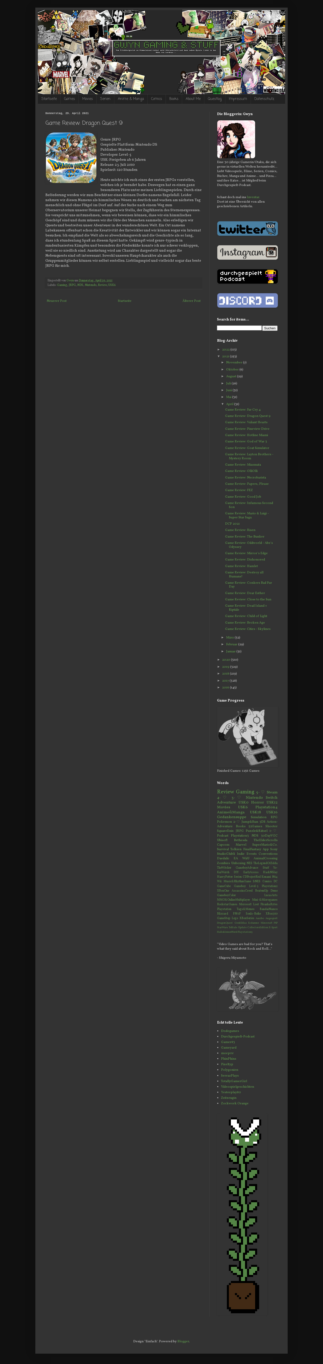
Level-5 (253, 886)
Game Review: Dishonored (245, 559)
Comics (156, 99)
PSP (276, 923)
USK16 (272, 812)
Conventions (268, 854)
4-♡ (223, 797)
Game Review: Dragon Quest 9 (248, 416)
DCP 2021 (232, 524)
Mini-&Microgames (265, 900)
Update (242, 927)
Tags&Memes (246, 909)
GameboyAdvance (247, 868)
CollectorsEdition (257, 927)
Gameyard (228, 1048)
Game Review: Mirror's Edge (246, 553)
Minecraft (266, 923)
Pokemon (224, 822)
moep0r (227, 1053)
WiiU (245, 858)
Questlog (215, 99)
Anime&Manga (231, 812)
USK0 (243, 802)
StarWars (222, 927)
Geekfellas (240, 923)
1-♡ (274, 831)
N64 (275, 877)
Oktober (232, 369)
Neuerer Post (57, 301)
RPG (274, 817)
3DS (262, 822)
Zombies (223, 863)
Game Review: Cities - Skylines (248, 629)
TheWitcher (224, 868)
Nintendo (90, 285)
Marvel (241, 845)
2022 (226, 349)
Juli (229, 383)
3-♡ (237, 797)
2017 (226, 681)
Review (102, 285)
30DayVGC (269, 836)
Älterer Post (191, 301)
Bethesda (240, 840)
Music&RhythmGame (237, 881)
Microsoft (245, 904)
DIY (236, 872)
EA (236, 858)
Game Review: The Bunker (244, 536)
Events (252, 854)
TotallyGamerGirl (234, 1081)
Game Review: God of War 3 (246, 441)
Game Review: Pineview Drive (247, 429)
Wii (219, 881)
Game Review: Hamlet (241, 566)
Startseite (49, 99)
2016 (226, 687)
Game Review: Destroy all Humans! (244, 574)
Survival (223, 849)
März (230, 637)
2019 (226, 667)
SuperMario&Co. (265, 845)
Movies (87, 99)
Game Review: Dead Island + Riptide (246, 608)
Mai (229, 397)
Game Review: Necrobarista (245, 477)
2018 (226, 674)
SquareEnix (225, 831)
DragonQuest (225, 923)
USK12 (272, 802)
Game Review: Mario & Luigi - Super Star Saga (247, 515)
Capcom (223, 845)
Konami (266, 877)
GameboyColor (226, 895)
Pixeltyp (227, 1064)
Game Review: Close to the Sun (248, 599)
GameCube (224, 886)
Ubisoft (222, 840)
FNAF (237, 914)
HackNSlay (270, 872)
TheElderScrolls (266, 840)
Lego (235, 918)
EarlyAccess (251, 872)
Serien (105, 99)
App (266, 849)
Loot (256, 904)
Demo (274, 891)
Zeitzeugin (228, 1098)
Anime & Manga (131, 99)
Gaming (62, 285)
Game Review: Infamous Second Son (249, 505)
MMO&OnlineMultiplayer (233, 900)
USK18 (255, 812)
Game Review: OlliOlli (241, 471)
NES (249, 863)
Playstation (224, 909)
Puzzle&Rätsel (256, 831)
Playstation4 (266, 807)
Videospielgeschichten (237, 1087)
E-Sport (273, 927)
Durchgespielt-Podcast (238, 1036)
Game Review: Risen (240, 530)
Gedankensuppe (231, 817)
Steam (272, 792)
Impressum (238, 99)
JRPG (72, 285)
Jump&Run (249, 822)
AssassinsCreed (242, 891)
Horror (257, 802)
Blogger (183, 1341)
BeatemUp (261, 891)
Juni (229, 390)
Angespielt (271, 918)
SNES (256, 881)
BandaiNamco (269, 909)
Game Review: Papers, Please (247, 484)
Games (69, 99)
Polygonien (229, 1070)
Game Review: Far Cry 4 (243, 410)
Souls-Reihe (253, 914)
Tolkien (235, 849)
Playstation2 (270, 886)
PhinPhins (228, 1059)
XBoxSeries (246, 918)
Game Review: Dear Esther (245, 593)
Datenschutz (264, 99)
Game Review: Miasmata (243, 465)
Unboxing (238, 863)
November (234, 362)
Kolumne (253, 923)
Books (173, 99)
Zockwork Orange (235, 1103)
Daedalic (223, 858)
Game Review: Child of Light (246, 616)
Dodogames (230, 1031)
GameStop (223, 918)
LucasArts (271, 895)
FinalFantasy (252, 849)
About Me (193, 99)
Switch (272, 797)
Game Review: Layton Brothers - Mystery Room (249, 456)
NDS (80, 285)
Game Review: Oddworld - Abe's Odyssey (249, 545)
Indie (241, 854)
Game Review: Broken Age (245, 623)
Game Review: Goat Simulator (247, 448)
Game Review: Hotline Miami (246, 435)
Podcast (222, 836)
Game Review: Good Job (243, 497)
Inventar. (253, 197)
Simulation (258, 817)
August (231, 376)
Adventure (226, 802)
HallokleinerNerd (227, 932)
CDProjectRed (252, 877)
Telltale (233, 927)
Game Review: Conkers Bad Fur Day (248, 585)
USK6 (112, 285)
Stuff (266, 868)
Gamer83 (228, 1042)
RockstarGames (227, 904)
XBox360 (272, 914)
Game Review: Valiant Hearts (246, 422)
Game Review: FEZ (239, 490)
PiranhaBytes (269, 904)
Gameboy (240, 886)
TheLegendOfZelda (265, 863)
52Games (255, 826)
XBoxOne (223, 891)
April (230, 404)
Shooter (271, 826)
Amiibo (260, 918)
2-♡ (236, 822)
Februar (232, 644)
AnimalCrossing (266, 858)
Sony (274, 849)
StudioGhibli (226, 854)
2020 (226, 660)
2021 (226, 356)
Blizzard (222, 914)
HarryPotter (225, 877)
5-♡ (260, 792)
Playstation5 (245, 932)
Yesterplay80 (231, 1092)
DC (276, 881)
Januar (231, 651)
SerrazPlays (230, 1076)
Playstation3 (240, 836)
